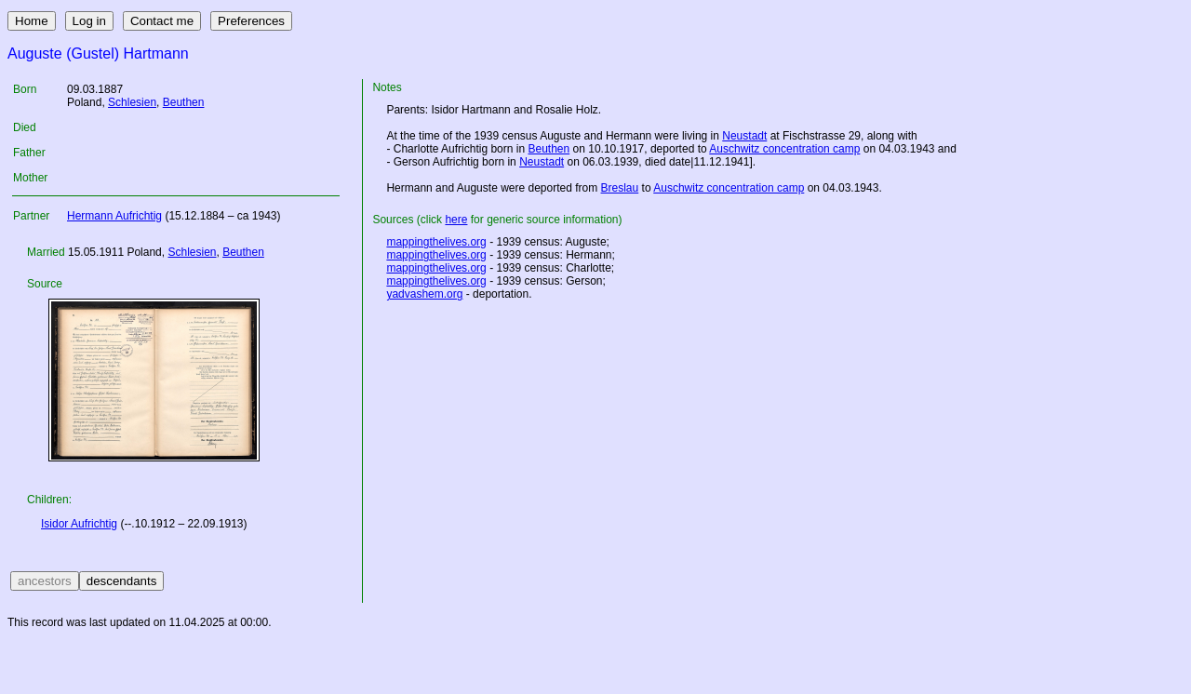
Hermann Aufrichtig (114, 215)
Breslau (620, 187)
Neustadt (744, 135)
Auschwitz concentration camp (784, 148)
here (456, 219)
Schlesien (132, 102)
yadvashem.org (424, 293)
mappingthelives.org (436, 241)
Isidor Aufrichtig (79, 523)
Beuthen (184, 102)
